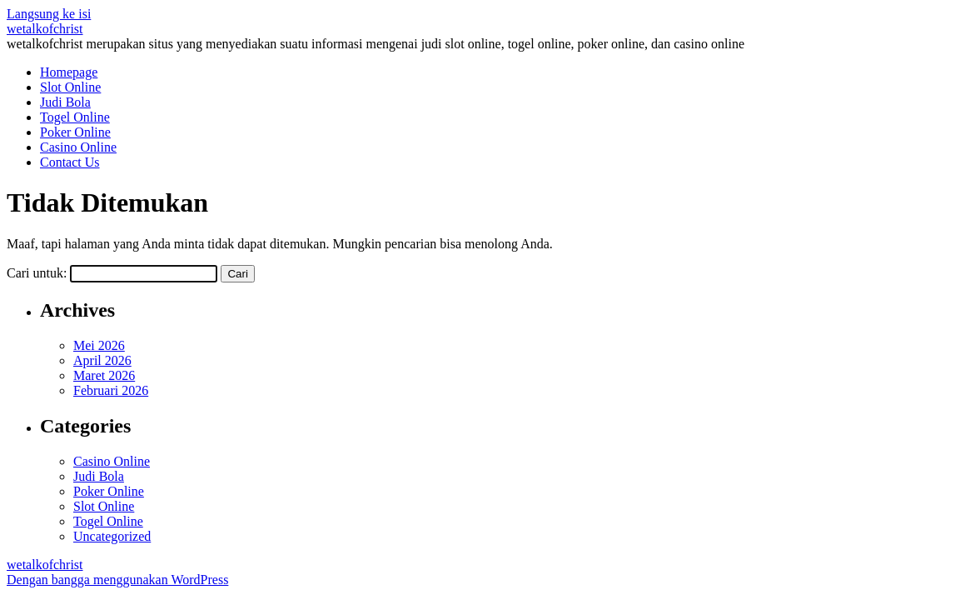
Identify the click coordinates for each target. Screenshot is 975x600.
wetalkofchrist (45, 29)
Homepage (68, 72)
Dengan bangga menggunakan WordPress (117, 579)
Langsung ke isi (49, 14)
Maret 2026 (104, 375)
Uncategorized (112, 536)
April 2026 (102, 360)
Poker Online (75, 132)
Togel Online (75, 117)
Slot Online (70, 87)
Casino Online (78, 147)
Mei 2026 (99, 345)
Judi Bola (65, 102)
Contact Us (70, 162)
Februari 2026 (110, 390)
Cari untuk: (37, 273)
